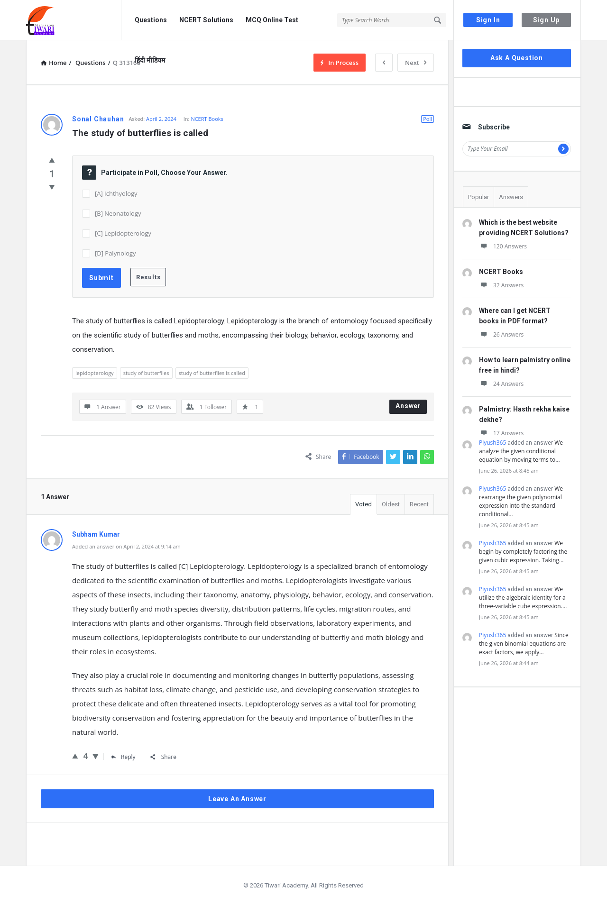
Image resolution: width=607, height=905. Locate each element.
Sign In (488, 20)
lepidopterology (94, 372)
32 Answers (501, 285)
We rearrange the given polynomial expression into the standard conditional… (521, 501)
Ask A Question (516, 58)
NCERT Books (207, 118)
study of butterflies (146, 372)
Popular (478, 197)
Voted (363, 504)
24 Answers (501, 384)
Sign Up (546, 20)
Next (415, 62)
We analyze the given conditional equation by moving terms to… (521, 451)
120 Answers (503, 246)
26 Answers (501, 334)
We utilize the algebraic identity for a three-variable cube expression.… (523, 597)
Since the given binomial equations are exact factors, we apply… (524, 643)
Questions (151, 20)
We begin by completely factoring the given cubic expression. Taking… (523, 551)
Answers (511, 197)
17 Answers (501, 433)
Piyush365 (492, 443)
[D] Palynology (115, 253)
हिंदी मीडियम (150, 60)
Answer (408, 406)
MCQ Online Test (272, 20)
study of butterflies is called (212, 372)
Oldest (391, 504)
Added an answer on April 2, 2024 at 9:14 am (126, 546)
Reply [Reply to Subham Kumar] (123, 757)
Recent (419, 504)
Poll (427, 118)
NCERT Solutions (206, 20)
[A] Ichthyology (116, 193)
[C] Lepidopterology (123, 233)
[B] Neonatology (118, 213)
